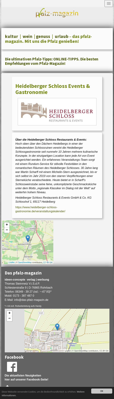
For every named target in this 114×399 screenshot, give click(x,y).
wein (27, 36)
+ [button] (7, 225)
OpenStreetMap (25, 262)
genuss (43, 36)
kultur (11, 36)
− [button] (7, 230)
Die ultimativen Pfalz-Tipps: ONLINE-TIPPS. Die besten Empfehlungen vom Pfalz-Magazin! (51, 61)
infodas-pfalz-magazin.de (31, 299)
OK (101, 391)
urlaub (61, 36)
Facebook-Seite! (37, 379)
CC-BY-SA (47, 262)
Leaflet (11, 262)
